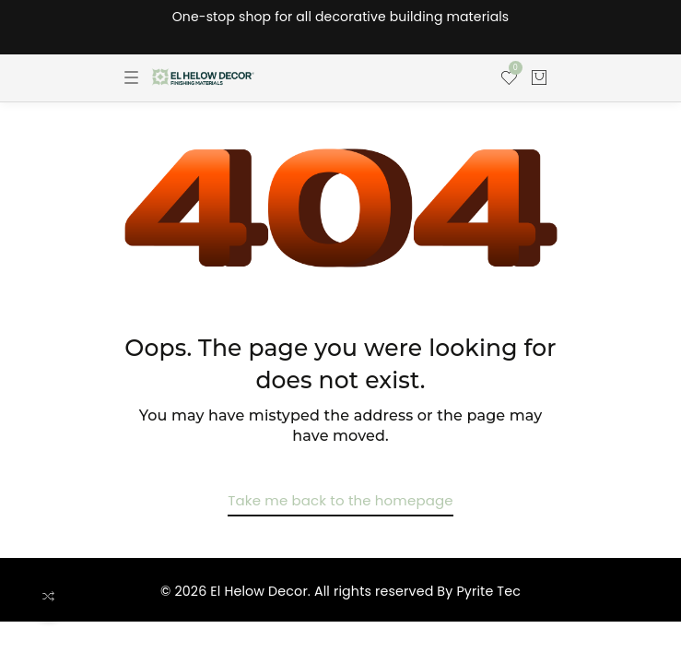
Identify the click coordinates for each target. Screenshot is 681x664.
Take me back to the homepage (340, 500)
